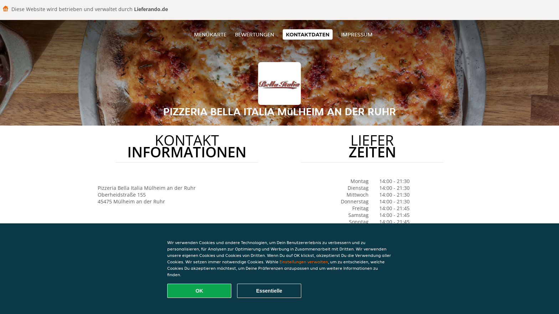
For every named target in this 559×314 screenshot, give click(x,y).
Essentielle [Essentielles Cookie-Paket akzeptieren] (269, 291)
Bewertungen (254, 34)
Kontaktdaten (307, 34)
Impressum (357, 34)
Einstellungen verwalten (304, 261)
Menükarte (210, 34)
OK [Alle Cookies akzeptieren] (199, 291)
